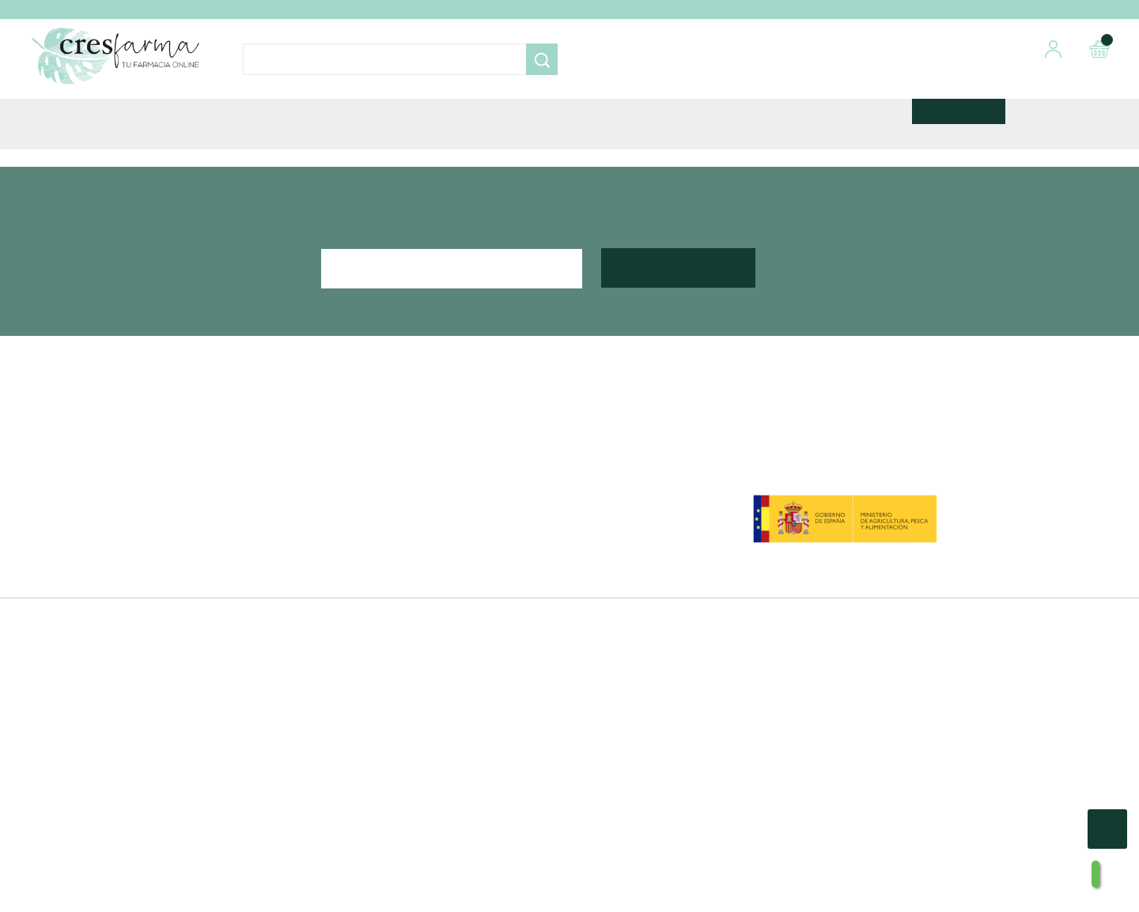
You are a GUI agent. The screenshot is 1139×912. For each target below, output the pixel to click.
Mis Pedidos (615, 560)
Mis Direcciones (624, 598)
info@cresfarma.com (179, 599)
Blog (357, 655)
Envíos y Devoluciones (406, 617)
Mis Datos (609, 579)
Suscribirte (678, 416)
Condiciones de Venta (404, 598)
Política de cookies (395, 636)
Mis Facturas (615, 636)
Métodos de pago (393, 579)
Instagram (164, 624)
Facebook (120, 624)
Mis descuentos (624, 617)
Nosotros (369, 560)
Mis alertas (610, 655)
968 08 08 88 (161, 577)
